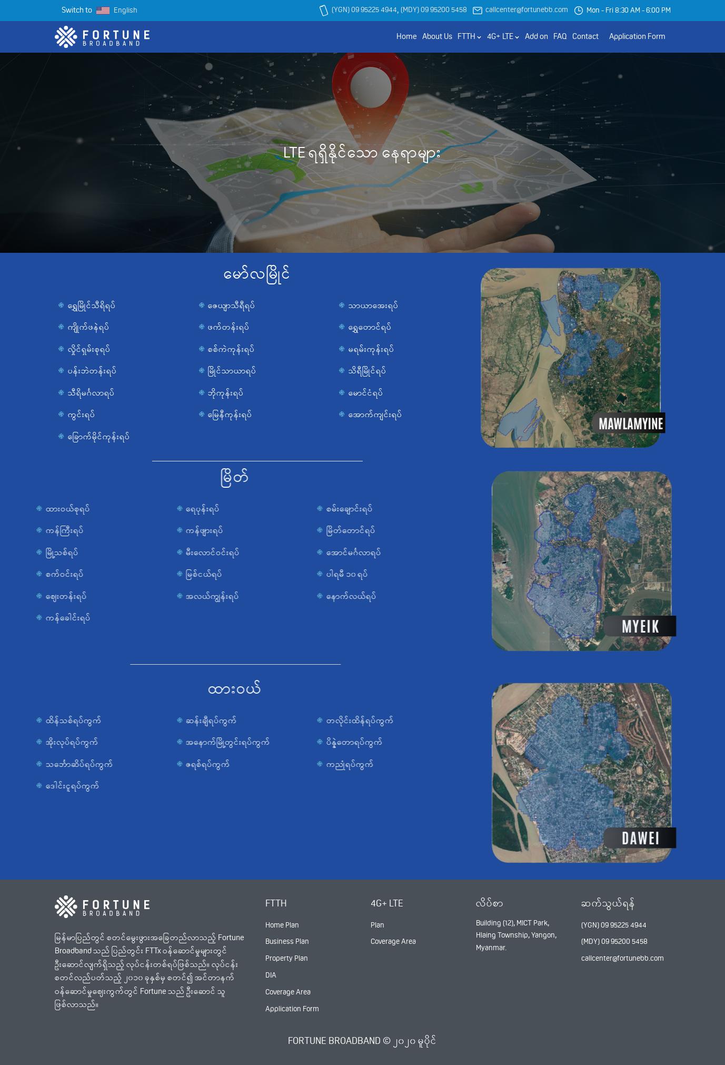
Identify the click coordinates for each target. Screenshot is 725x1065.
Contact (585, 36)
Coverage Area (288, 992)
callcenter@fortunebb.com (526, 9)
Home (406, 36)
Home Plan (282, 925)
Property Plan (286, 958)
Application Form (637, 36)
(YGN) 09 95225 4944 (364, 9)
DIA (270, 975)
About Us (437, 36)
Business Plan (287, 941)
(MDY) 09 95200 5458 (434, 9)
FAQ (560, 36)
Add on (536, 36)
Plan (377, 925)
